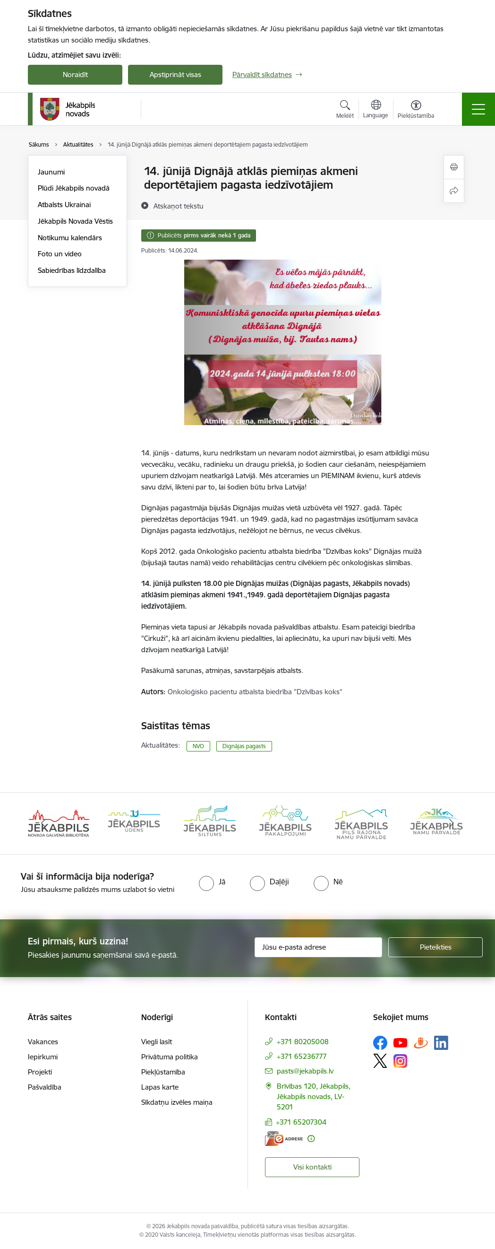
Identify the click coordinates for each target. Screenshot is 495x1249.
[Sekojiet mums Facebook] (380, 1043)
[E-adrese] (284, 1138)
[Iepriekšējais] (43, 823)
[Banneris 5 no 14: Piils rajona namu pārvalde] (361, 822)
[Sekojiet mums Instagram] (400, 1061)
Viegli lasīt (156, 1041)
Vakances (43, 1041)
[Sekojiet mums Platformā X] (380, 1061)
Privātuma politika (169, 1056)
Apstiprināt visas (175, 74)
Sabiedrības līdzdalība (72, 270)
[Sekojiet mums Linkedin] (441, 1043)
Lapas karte (160, 1087)
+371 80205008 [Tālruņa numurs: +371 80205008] (303, 1041)
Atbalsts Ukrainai (64, 204)
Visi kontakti (312, 1166)
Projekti (40, 1071)
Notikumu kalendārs (70, 237)
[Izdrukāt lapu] (454, 167)
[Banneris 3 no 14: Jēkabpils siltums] (209, 822)
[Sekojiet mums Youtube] (400, 1042)
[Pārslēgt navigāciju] (478, 109)
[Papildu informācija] (311, 1138)
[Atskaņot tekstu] (179, 205)
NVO (198, 746)
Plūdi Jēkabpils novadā (74, 187)
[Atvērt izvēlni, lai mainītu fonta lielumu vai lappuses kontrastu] (416, 110)
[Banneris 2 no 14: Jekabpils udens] (134, 822)
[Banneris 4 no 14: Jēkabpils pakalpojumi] (285, 822)
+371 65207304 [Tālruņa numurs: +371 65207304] (301, 1122)
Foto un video (60, 253)
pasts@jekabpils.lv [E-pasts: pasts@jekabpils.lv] (305, 1070)
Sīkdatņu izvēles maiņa (177, 1102)
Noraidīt (75, 74)
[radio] (212, 881)
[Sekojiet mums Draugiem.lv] (421, 1042)
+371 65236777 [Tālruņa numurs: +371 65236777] (302, 1056)
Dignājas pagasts (244, 746)
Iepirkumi (43, 1056)
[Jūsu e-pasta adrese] (318, 947)
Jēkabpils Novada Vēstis (75, 221)
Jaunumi (51, 171)
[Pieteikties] (435, 947)
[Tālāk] (451, 823)
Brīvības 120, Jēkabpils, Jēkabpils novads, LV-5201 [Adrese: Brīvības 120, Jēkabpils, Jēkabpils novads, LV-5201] (313, 1096)
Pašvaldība (44, 1087)
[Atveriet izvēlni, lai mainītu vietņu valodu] (375, 110)
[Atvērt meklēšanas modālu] (345, 110)
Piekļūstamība (163, 1071)
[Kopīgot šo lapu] (454, 190)
